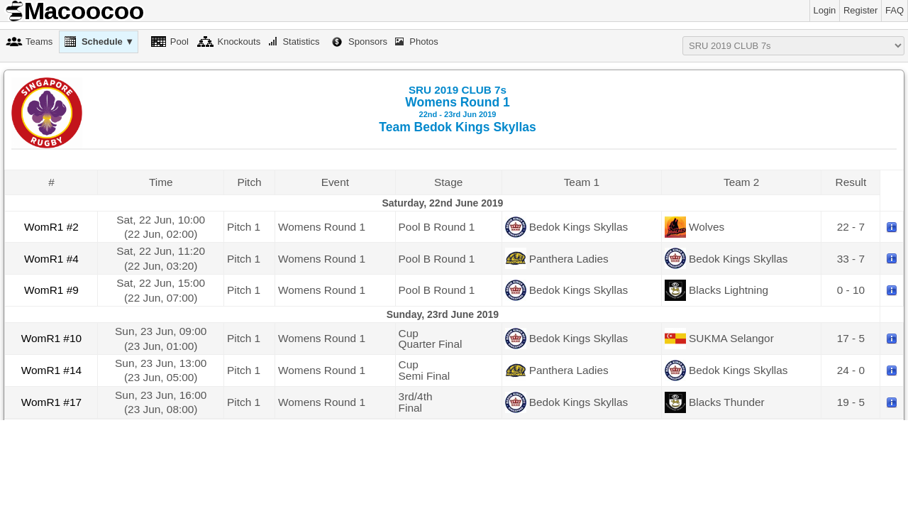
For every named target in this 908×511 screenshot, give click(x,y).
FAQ (894, 10)
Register (860, 10)
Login (825, 10)
